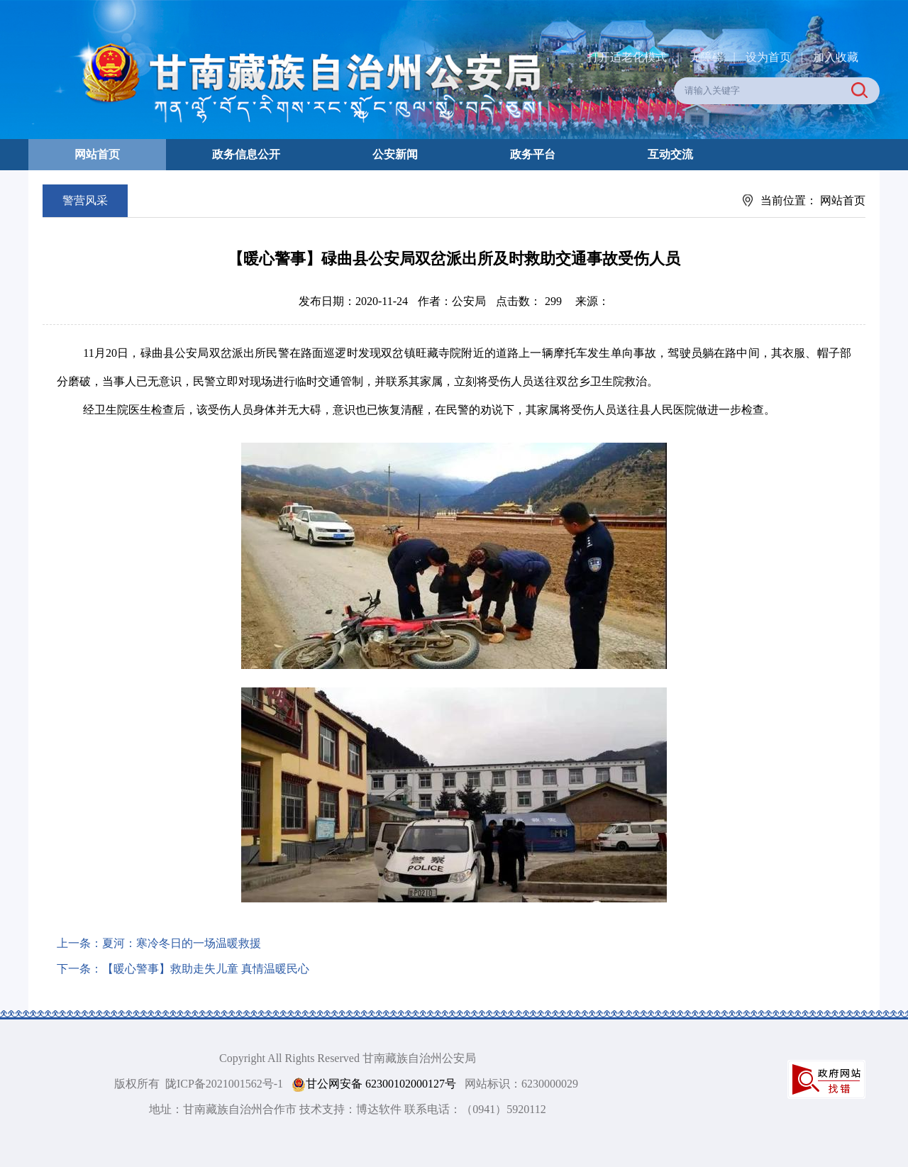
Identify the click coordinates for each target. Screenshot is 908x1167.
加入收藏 (835, 57)
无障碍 (707, 57)
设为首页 (768, 57)
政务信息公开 (246, 154)
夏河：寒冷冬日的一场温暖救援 (181, 943)
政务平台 (532, 154)
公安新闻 (395, 154)
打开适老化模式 (627, 57)
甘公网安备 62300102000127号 (374, 1084)
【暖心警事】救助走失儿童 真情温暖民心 (205, 969)
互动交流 (670, 154)
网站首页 (97, 154)
